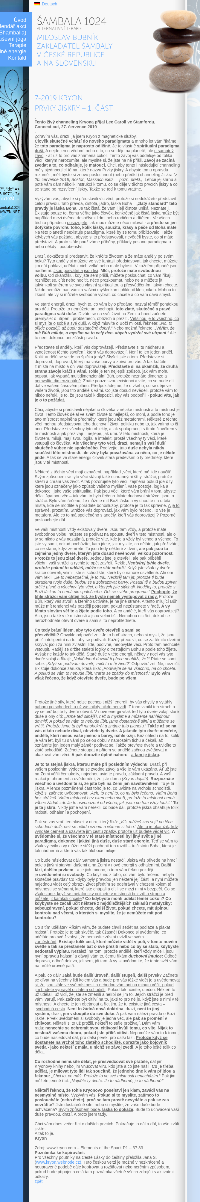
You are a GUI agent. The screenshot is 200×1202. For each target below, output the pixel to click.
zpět (38, 1181)
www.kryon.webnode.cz (58, 1162)
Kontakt (17, 58)
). (81, 1162)
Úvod (20, 20)
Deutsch (49, 3)
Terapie (17, 45)
